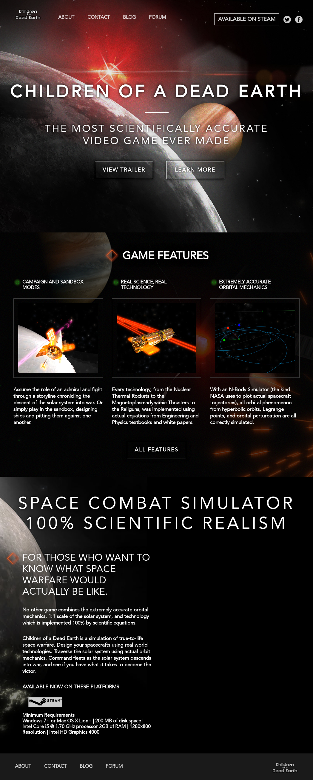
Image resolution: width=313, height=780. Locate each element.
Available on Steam (246, 19)
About (66, 17)
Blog (129, 17)
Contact (98, 17)
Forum (157, 17)
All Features (156, 450)
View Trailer (124, 170)
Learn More (195, 170)
